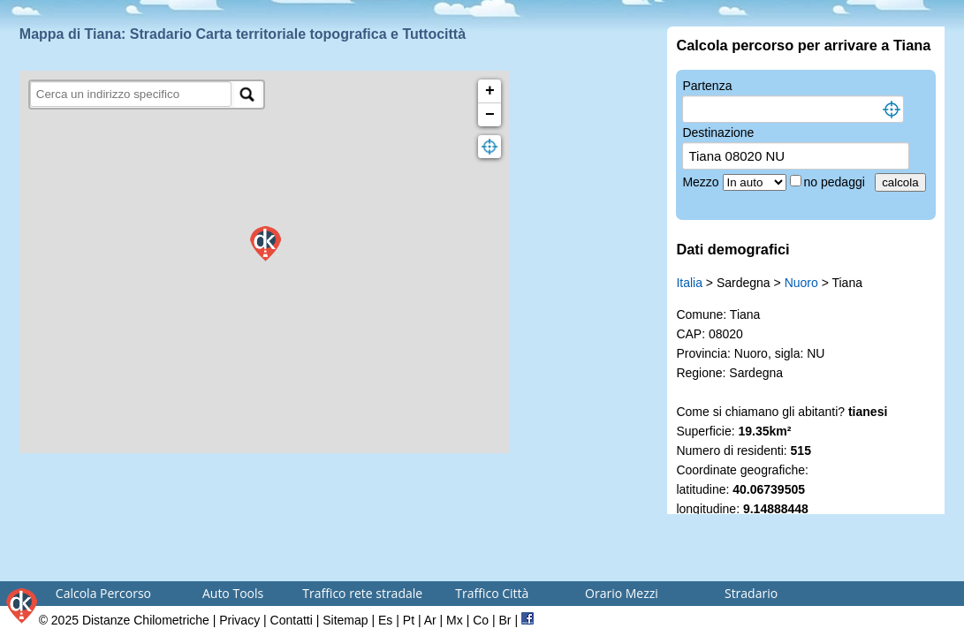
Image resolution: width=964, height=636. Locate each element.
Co (481, 620)
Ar (430, 620)
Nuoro (801, 283)
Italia (689, 283)
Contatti (291, 620)
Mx (454, 620)
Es (385, 620)
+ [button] (490, 91)
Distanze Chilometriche (145, 620)
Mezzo (702, 182)
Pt (408, 620)
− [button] (490, 114)
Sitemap (345, 620)
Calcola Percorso (103, 593)
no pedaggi (836, 182)
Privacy (239, 620)
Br (505, 620)
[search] (131, 94)
